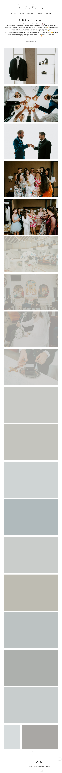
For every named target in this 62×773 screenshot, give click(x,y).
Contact (48, 13)
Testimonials (39, 13)
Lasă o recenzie (30, 41)
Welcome (13, 13)
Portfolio (21, 13)
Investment (30, 13)
